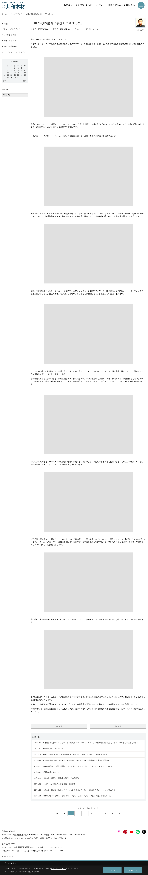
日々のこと (79, 29)
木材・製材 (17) (9, 41)
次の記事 (118, 726)
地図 (47, 835)
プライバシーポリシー (58, 869)
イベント (100, 5)
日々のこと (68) (9, 35)
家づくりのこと (92, 29)
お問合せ (68, 5)
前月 (4, 81)
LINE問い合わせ (84, 5)
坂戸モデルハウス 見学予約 (121, 5)
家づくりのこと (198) (11, 29)
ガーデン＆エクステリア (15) (14, 52)
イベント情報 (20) (10, 46)
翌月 (25, 81)
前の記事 (59, 726)
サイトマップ (8, 856)
